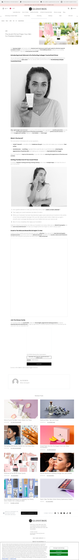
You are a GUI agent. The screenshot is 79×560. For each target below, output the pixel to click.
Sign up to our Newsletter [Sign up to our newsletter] (29, 513)
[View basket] (73, 8)
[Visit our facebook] (55, 513)
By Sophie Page (51, 422)
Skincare (70, 15)
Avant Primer (21, 20)
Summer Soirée (17, 48)
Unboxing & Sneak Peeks (11, 15)
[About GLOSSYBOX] (39, 541)
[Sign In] (5, 8)
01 (16, 20)
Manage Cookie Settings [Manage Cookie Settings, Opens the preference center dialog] (58, 548)
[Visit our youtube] (64, 513)
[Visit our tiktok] (67, 513)
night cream (24, 59)
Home (3, 20)
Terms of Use (13, 558)
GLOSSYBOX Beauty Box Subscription (36, 354)
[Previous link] (1, 16)
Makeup (50, 15)
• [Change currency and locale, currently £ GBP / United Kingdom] (12, 8)
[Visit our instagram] (61, 513)
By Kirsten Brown (51, 449)
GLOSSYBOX (24, 381)
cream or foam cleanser (52, 209)
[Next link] (77, 16)
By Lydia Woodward (16, 422)
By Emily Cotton (15, 503)
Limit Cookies (59, 551)
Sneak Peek (27, 15)
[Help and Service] (39, 538)
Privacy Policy (5, 558)
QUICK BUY (39, 364)
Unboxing (39, 15)
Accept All (59, 554)
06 (13, 20)
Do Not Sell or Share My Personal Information (37, 534)
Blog (7, 20)
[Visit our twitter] (58, 513)
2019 (10, 20)
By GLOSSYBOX (14, 475)
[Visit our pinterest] (70, 513)
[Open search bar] (68, 8)
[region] (39, 551)
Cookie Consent (33, 531)
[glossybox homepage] (39, 9)
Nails (60, 15)
